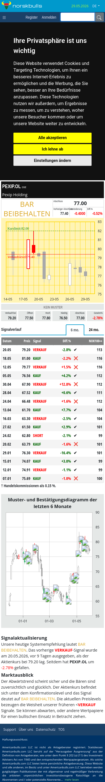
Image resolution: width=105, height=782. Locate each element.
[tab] (75, 330)
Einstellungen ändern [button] (52, 160)
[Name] (99, 17)
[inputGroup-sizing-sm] (77, 17)
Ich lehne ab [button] (52, 149)
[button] (98, 6)
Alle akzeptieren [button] (52, 137)
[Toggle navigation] (5, 17)
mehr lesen (72, 779)
